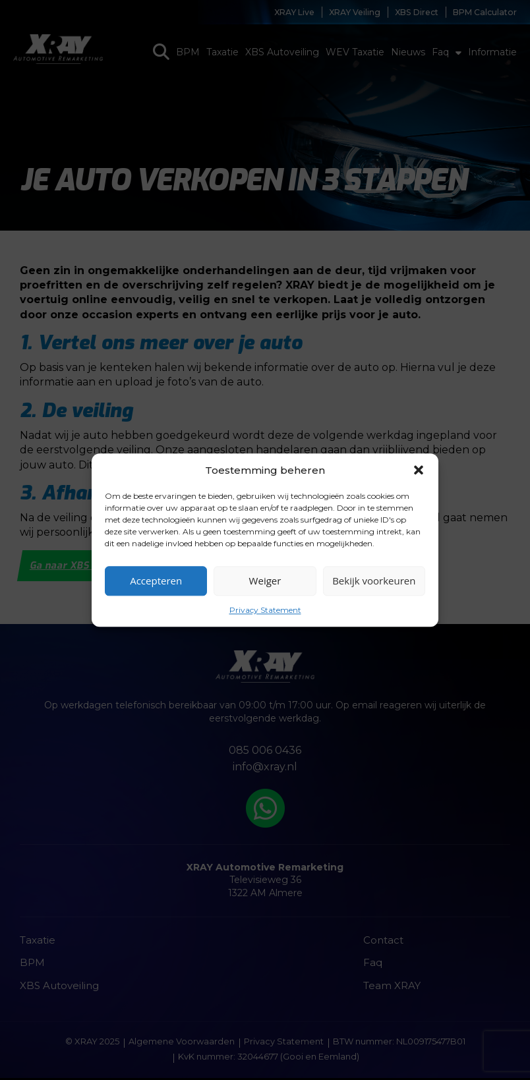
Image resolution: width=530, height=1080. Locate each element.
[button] (418, 469)
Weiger (265, 580)
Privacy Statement (265, 610)
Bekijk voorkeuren (373, 580)
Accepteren (156, 580)
